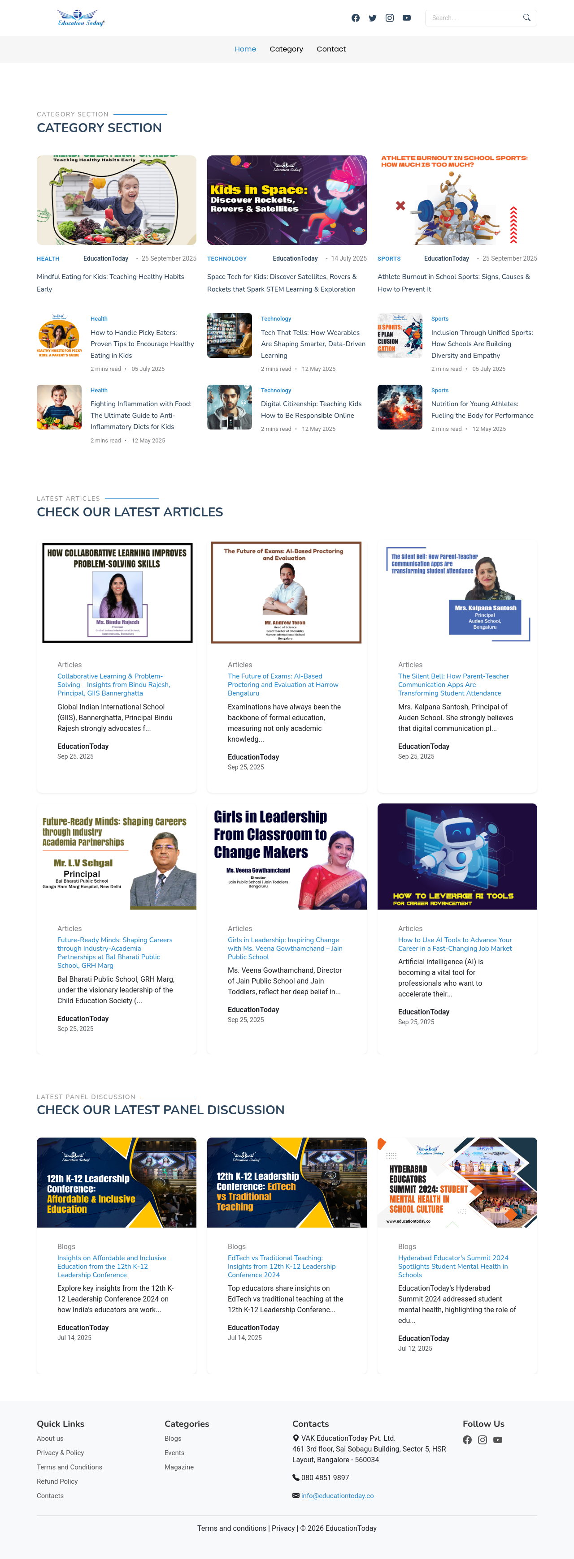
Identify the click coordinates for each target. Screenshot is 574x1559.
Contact (331, 49)
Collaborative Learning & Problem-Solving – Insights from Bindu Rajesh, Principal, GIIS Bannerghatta (113, 687)
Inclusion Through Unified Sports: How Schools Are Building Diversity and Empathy (482, 344)
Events (174, 1453)
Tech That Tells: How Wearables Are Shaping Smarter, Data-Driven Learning (313, 344)
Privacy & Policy (60, 1453)
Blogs (173, 1438)
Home (246, 49)
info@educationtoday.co (337, 1496)
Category (286, 49)
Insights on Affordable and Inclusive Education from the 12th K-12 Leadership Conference (111, 1269)
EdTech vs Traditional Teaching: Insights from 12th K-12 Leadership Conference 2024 (282, 1269)
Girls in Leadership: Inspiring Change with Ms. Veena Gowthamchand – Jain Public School (285, 951)
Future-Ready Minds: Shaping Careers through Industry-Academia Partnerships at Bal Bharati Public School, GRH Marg (115, 955)
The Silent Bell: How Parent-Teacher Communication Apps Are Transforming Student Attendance (453, 687)
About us (50, 1438)
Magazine (179, 1467)
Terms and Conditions (69, 1467)
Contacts (50, 1496)
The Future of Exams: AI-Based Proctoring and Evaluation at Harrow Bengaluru (283, 687)
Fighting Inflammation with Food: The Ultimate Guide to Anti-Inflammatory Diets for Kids (141, 415)
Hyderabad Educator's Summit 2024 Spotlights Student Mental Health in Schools (453, 1269)
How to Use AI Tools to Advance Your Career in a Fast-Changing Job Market (455, 946)
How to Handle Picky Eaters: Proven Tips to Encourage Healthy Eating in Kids (142, 344)
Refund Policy (57, 1481)
